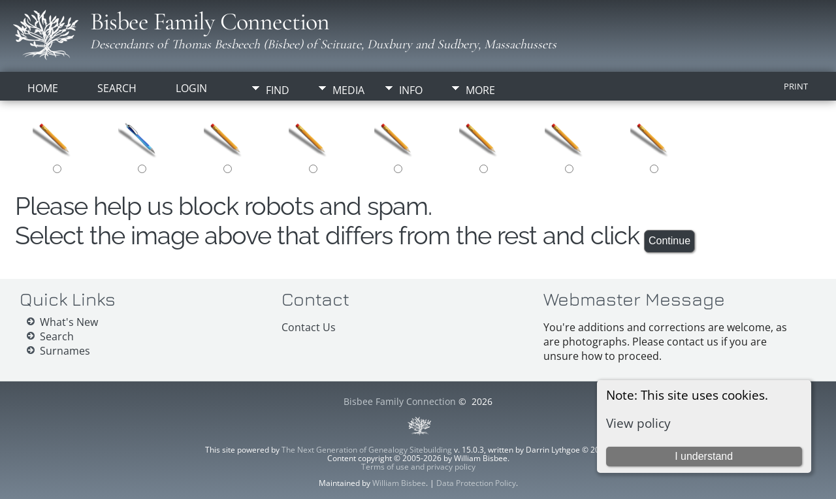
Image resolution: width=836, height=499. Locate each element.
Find (277, 90)
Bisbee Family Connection (209, 22)
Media (348, 90)
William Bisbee (399, 483)
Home (42, 88)
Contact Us (308, 327)
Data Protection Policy (476, 483)
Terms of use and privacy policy (418, 466)
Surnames (65, 351)
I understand (704, 456)
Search (117, 88)
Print (796, 86)
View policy (638, 423)
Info (411, 90)
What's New (69, 322)
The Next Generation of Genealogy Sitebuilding (366, 449)
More (480, 90)
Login (191, 88)
